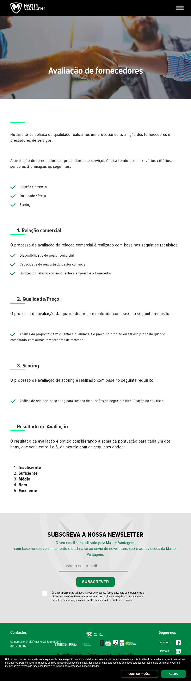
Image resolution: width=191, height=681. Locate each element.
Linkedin (170, 651)
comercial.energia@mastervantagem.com (31, 642)
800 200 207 (18, 646)
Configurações (139, 674)
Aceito (173, 674)
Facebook (170, 642)
